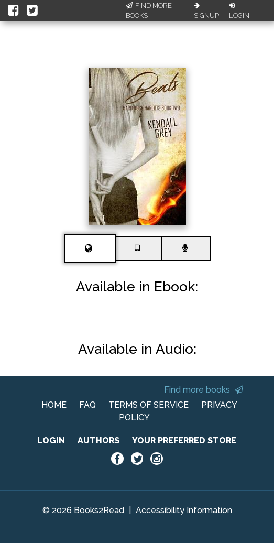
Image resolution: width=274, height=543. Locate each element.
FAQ (87, 405)
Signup (206, 11)
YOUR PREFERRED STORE (184, 441)
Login (239, 11)
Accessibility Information (184, 510)
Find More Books (149, 11)
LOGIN (51, 441)
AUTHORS (98, 441)
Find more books (203, 390)
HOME (54, 405)
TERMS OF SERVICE (148, 405)
